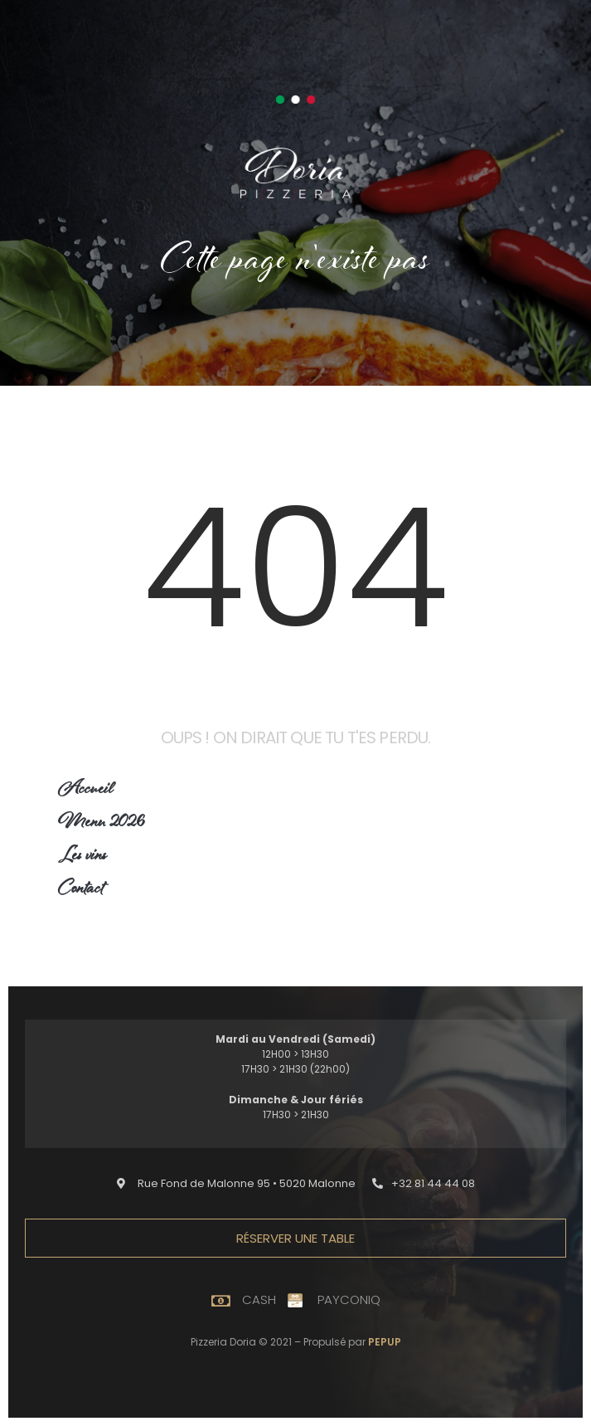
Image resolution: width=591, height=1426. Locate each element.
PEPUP (384, 1342)
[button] (236, 1183)
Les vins (82, 857)
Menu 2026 (101, 824)
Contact (81, 890)
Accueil (86, 791)
